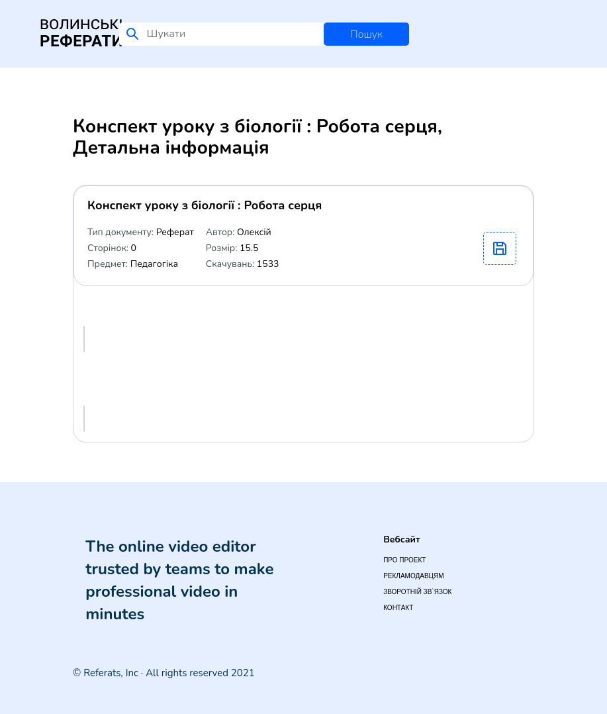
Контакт (398, 607)
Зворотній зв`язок (417, 591)
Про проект (404, 560)
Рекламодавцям (413, 576)
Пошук (366, 34)
